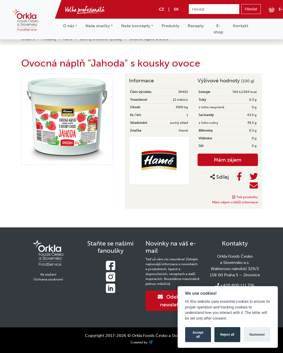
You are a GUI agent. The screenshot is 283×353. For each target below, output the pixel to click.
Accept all (198, 334)
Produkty (170, 25)
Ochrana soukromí (48, 279)
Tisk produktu (245, 197)
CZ (161, 9)
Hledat (251, 8)
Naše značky (97, 25)
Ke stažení (48, 274)
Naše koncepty (135, 25)
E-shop (218, 28)
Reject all (227, 334)
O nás (68, 25)
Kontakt (240, 25)
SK (176, 9)
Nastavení (257, 334)
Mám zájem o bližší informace (235, 202)
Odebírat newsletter (172, 301)
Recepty (196, 25)
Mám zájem (227, 160)
